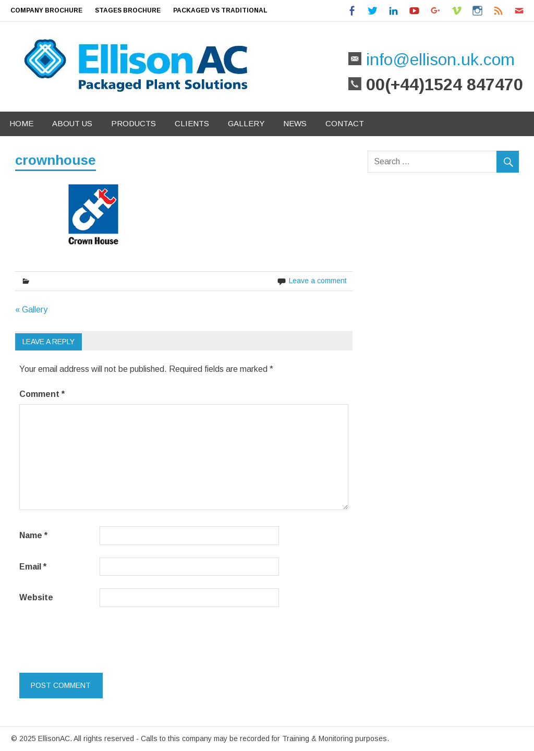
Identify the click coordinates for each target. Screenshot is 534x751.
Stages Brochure (128, 10)
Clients (192, 123)
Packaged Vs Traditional (220, 10)
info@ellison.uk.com (438, 59)
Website (36, 597)
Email (32, 566)
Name (33, 535)
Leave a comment (318, 280)
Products (133, 123)
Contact (344, 123)
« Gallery (31, 309)
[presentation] (90, 638)
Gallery (246, 123)
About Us (72, 123)
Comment (42, 394)
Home (21, 123)
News (295, 123)
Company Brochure (46, 10)
